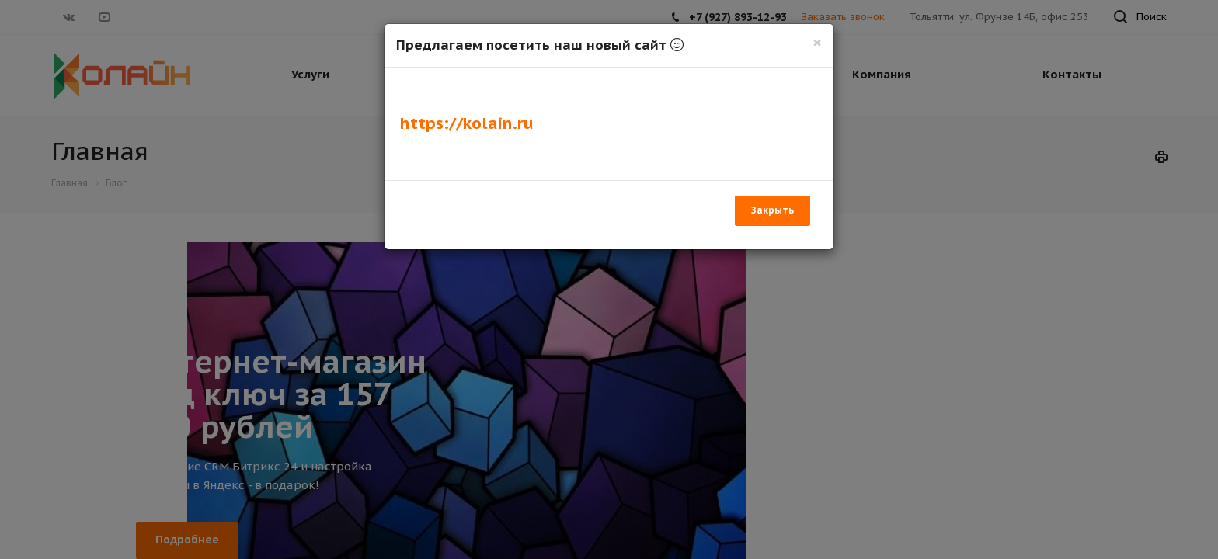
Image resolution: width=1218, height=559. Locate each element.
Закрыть (772, 210)
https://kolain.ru (467, 123)
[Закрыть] (817, 42)
